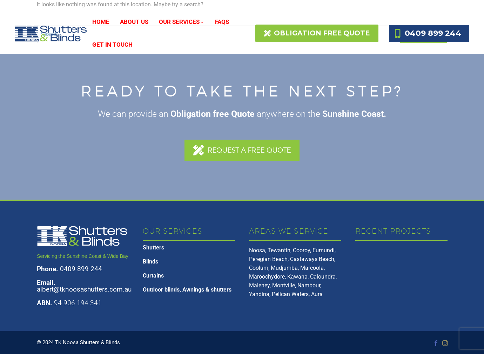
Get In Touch (112, 44)
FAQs (222, 21)
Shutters (153, 247)
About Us (134, 21)
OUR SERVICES (181, 21)
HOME (100, 21)
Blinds (150, 261)
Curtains (153, 275)
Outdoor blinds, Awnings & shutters (187, 289)
